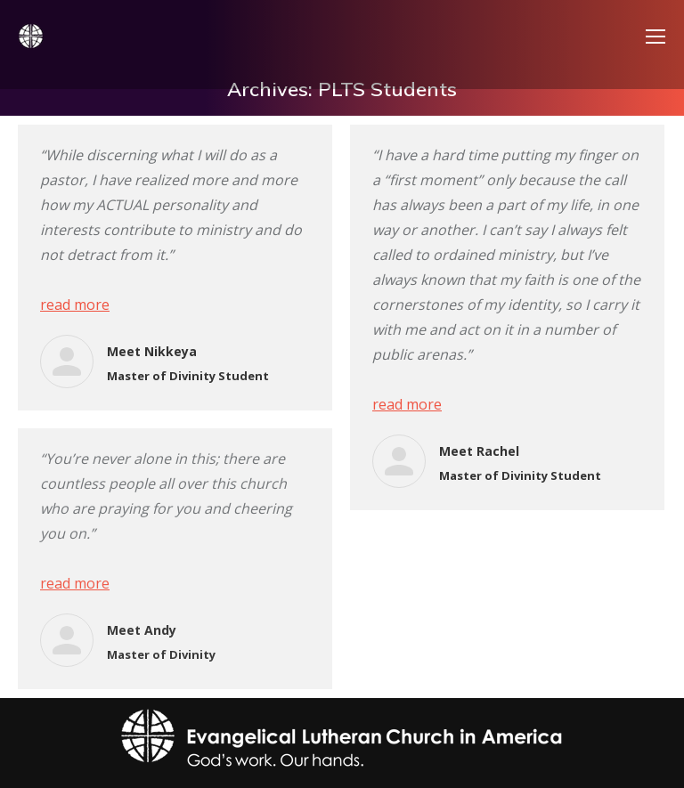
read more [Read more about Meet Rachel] (407, 404)
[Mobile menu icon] (655, 36)
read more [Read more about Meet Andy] (75, 583)
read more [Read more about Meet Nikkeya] (75, 304)
